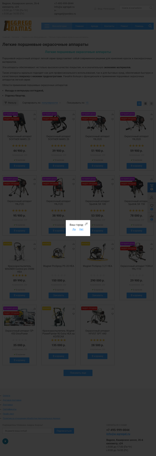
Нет (81, 229)
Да (74, 229)
